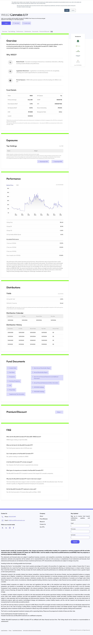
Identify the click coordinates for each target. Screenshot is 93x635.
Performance (19, 31)
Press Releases (44, 518)
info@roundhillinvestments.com (16, 520)
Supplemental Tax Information (16, 394)
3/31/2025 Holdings (38, 387)
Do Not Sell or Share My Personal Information (32, 630)
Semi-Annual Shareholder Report (41, 367)
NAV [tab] (17, 185)
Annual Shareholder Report (40, 372)
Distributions (27, 31)
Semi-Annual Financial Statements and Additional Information (45, 377)
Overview (4, 31)
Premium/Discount (44, 31)
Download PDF (57, 161)
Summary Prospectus (13, 380)
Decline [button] (73, 10)
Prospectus (11, 376)
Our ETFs (42, 526)
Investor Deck (11, 367)
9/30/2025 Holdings (38, 391)
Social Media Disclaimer (17, 630)
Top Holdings (11, 31)
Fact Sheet (10, 372)
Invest (6, 23)
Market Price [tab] (9, 185)
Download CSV (43, 161)
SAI (9, 385)
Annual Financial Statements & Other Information (45, 382)
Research (42, 521)
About (41, 516)
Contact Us (43, 524)
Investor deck (26, 23)
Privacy (10, 630)
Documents (35, 31)
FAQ (51, 31)
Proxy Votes (11, 389)
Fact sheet (16, 23)
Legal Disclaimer (4, 630)
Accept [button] (67, 10)
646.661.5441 (12, 516)
